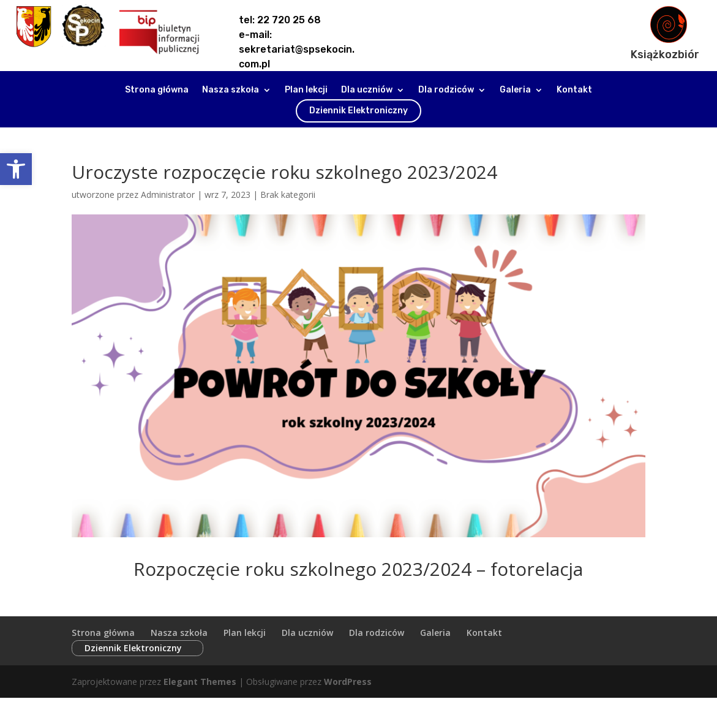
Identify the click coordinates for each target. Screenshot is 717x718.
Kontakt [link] (574, 90)
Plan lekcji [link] (306, 90)
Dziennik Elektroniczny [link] (358, 110)
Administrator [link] (168, 194)
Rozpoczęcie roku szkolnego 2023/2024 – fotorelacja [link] (358, 568)
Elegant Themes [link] (199, 668)
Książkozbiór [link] (665, 54)
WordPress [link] (348, 668)
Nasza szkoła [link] (230, 90)
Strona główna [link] (157, 90)
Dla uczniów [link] (366, 90)
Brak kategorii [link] (287, 194)
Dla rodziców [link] (446, 90)
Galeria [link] (515, 90)
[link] (16, 169)
